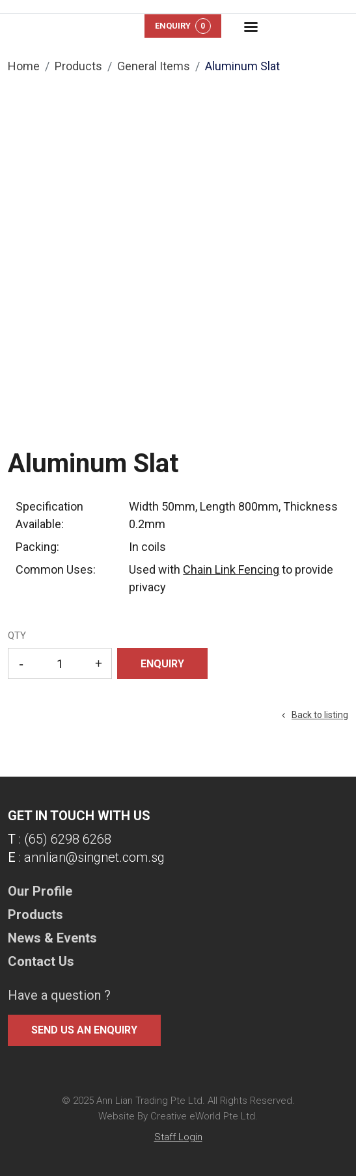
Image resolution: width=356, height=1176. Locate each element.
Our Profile (40, 891)
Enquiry (183, 26)
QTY (17, 635)
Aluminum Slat (242, 66)
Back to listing (320, 715)
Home (24, 66)
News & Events (52, 938)
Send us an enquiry (84, 1030)
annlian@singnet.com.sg (94, 857)
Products (78, 66)
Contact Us (41, 961)
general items (153, 66)
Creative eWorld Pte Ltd (202, 1116)
